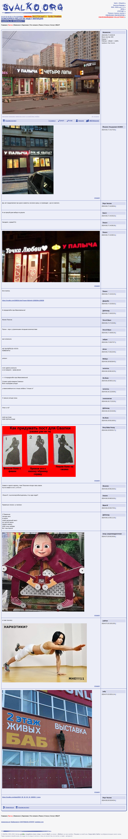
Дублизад (106, 310)
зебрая (105, 339)
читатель (106, 368)
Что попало (34, 25)
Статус (46, 25)
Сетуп (52, 25)
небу (104, 691)
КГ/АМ (70, 120)
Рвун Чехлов (111, 43)
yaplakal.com (39, 822)
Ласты (10, 25)
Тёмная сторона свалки (116, 13)
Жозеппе (106, 486)
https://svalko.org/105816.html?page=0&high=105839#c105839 (23, 300)
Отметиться (10, 807)
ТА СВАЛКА (28, 16)
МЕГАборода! (94, 120)
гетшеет (96, 116)
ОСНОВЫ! (19, 16)
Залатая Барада (118, 5)
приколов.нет (6, 822)
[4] (8, 16)
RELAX (18, 19)
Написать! (17, 25)
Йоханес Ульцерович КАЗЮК (113, 127)
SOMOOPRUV (8, 19)
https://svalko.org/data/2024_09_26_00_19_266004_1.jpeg (21, 797)
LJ (123, 7)
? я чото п (51, 120)
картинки (5, 116)
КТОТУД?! (120, 11)
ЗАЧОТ (62, 120)
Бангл (105, 213)
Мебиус (105, 359)
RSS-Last (118, 7)
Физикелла (106, 32)
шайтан (105, 621)
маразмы (12, 116)
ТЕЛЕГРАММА (54, 16)
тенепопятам (107, 398)
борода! (81, 120)
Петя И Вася (107, 320)
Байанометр (15, 822)
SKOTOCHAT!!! (39, 16)
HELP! (58, 25)
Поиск (41, 25)
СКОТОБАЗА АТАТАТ (27, 822)
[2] (4, 16)
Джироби (106, 301)
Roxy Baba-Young (109, 427)
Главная (4, 25)
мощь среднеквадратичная (112, 534)
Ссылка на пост (10, 120)
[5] (10, 16)
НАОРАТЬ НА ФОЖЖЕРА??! (13, 21)
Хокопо (105, 495)
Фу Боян (106, 378)
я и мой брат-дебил (32, 116)
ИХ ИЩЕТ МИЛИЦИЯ (32, 19)
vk (92, 116)
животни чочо (20, 116)
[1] (2, 16)
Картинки (25, 25)
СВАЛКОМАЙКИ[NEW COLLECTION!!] (111, 17)
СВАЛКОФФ (110, 15)
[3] (6, 16)
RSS (112, 7)
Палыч (105, 222)
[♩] (12, 16)
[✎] (15, 16)
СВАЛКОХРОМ (119, 15)
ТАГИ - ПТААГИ (119, 3)
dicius (105, 349)
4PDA (122, 9)
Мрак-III (105, 505)
